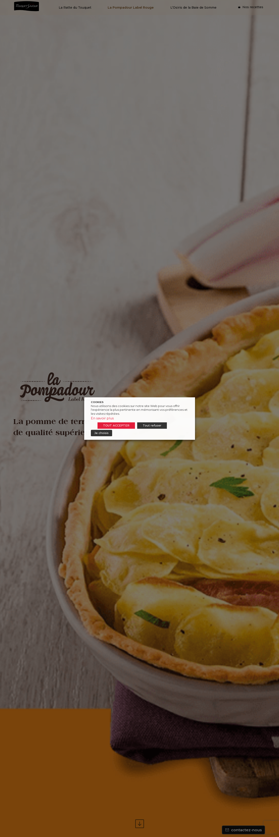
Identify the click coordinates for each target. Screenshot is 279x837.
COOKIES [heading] (97, 402)
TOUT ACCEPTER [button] (116, 425)
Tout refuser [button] (152, 425)
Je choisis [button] (101, 433)
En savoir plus (102, 418)
